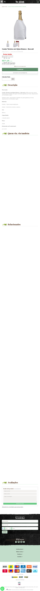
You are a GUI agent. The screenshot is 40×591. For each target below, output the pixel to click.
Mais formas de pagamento (20, 66)
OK (13, 79)
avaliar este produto (14, 51)
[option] (8, 44)
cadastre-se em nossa (19, 516)
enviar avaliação (20, 503)
